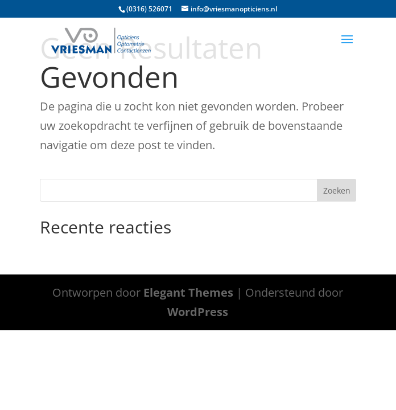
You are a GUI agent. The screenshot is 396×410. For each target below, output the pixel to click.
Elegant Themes (188, 292)
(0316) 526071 (149, 9)
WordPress (197, 311)
